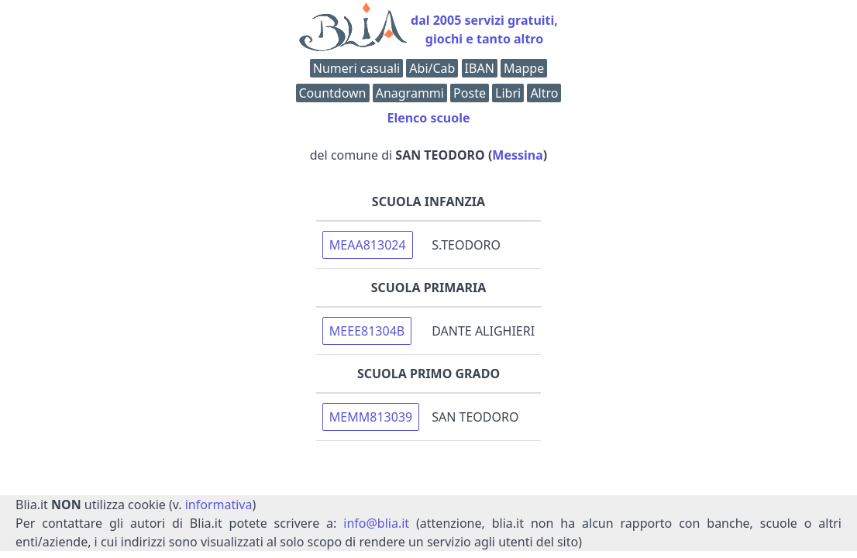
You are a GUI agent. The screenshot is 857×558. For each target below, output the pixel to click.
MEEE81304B (366, 330)
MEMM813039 (370, 416)
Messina (517, 155)
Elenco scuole (428, 117)
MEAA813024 (367, 244)
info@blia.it (376, 523)
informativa (219, 504)
